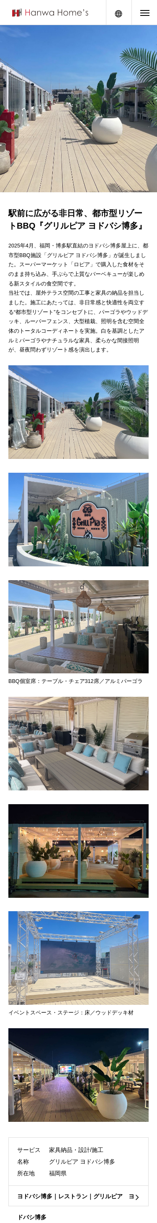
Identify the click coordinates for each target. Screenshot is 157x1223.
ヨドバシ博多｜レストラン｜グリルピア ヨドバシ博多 (75, 1199)
